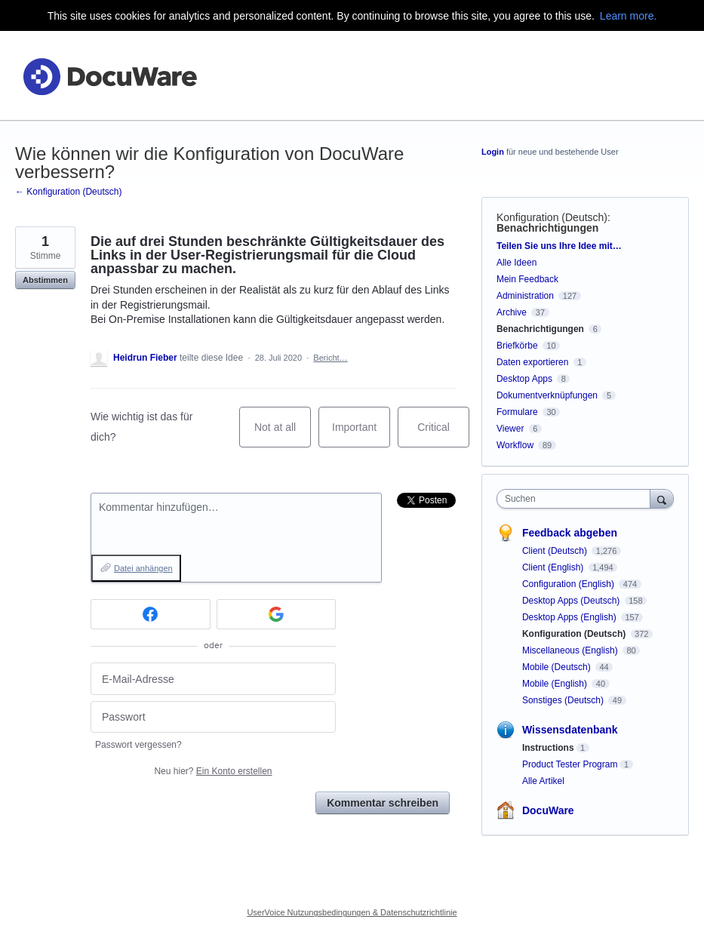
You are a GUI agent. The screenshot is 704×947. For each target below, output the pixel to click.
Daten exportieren (532, 362)
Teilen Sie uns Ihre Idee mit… (559, 246)
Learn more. (628, 16)
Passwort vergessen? (138, 744)
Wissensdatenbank (570, 730)
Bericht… (330, 357)
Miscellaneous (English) (571, 650)
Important (361, 434)
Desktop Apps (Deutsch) (572, 600)
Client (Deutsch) (555, 551)
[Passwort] (213, 717)
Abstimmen (45, 279)
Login (492, 151)
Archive (511, 312)
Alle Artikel (543, 781)
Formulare (517, 412)
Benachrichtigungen (547, 228)
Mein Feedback (527, 279)
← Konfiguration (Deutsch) (68, 191)
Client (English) (554, 567)
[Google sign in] (277, 614)
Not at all (282, 434)
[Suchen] (662, 498)
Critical (443, 434)
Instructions (548, 748)
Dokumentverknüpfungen (547, 395)
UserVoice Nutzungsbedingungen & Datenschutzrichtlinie (352, 912)
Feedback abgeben (569, 533)
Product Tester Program (570, 764)
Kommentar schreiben (382, 803)
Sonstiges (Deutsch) (564, 700)
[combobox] (577, 498)
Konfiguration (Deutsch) (551, 217)
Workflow (514, 445)
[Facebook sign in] (151, 614)
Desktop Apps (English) (570, 617)
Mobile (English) (555, 683)
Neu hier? (213, 771)
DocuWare (548, 810)
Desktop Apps (524, 379)
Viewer (510, 428)
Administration (525, 296)
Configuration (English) (569, 584)
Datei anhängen (143, 568)
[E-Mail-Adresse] (213, 679)
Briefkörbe (517, 345)
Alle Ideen (516, 262)
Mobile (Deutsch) (557, 667)
